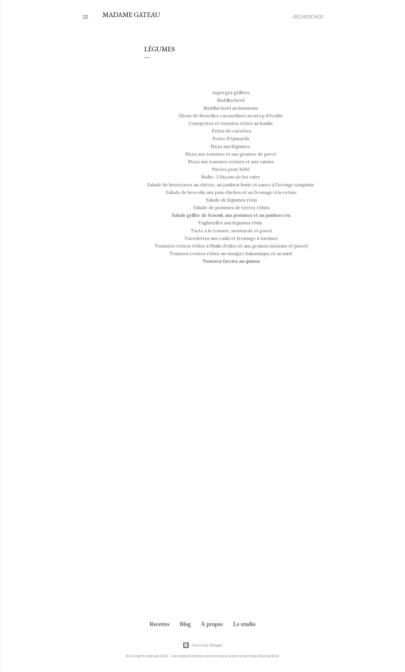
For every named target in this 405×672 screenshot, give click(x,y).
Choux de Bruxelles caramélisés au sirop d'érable (230, 115)
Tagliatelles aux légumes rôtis (230, 223)
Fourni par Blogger (203, 645)
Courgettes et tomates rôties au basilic (231, 123)
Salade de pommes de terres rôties (231, 207)
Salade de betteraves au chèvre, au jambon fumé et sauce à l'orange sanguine (230, 184)
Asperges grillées (230, 92)
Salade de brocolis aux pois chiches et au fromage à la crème (231, 192)
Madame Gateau (131, 14)
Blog (185, 624)
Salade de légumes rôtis (231, 200)
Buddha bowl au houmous (230, 108)
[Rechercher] (308, 17)
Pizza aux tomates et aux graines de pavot (230, 154)
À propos (212, 624)
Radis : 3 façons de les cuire (230, 177)
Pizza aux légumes (230, 146)
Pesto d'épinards (231, 138)
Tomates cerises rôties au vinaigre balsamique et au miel (231, 253)
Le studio (244, 624)
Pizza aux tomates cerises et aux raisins (231, 161)
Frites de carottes (231, 131)
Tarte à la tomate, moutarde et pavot (231, 230)
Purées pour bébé (231, 169)
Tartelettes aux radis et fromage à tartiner (231, 238)
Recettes (160, 624)
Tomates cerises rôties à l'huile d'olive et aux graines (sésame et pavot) (231, 246)
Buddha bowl (230, 100)
